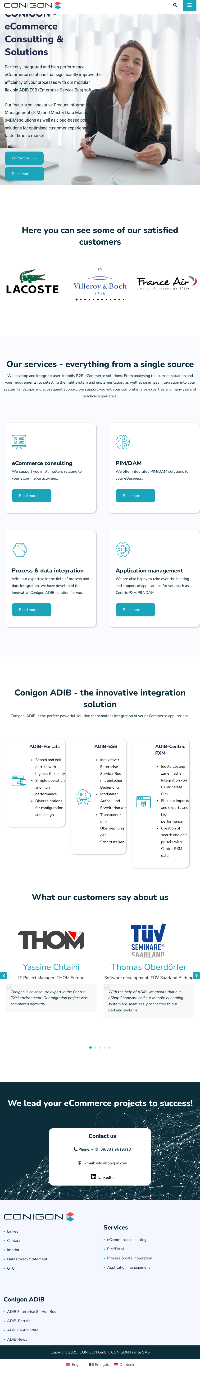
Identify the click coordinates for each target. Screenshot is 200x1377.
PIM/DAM (115, 1249)
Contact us (102, 1136)
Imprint (13, 1250)
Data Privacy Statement (27, 1259)
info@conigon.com (111, 1163)
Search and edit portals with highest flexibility (50, 766)
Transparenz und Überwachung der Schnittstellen (112, 828)
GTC (11, 1268)
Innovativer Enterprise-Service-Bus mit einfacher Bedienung (111, 773)
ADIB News (17, 1339)
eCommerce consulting (126, 1239)
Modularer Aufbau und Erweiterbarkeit (113, 800)
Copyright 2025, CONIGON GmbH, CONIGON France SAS (100, 1352)
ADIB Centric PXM (22, 1330)
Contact (13, 1240)
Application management (128, 1267)
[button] (76, 299)
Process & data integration (129, 1258)
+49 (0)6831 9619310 (111, 1149)
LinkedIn (14, 1231)
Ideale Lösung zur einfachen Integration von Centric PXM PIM (174, 780)
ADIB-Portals (44, 746)
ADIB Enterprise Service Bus (31, 1311)
